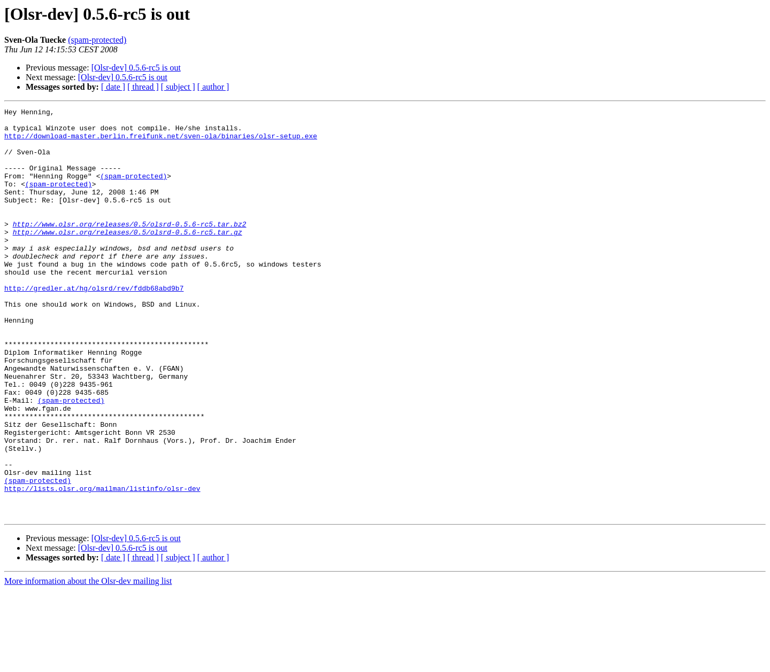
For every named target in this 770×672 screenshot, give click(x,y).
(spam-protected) (97, 39)
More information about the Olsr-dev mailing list (88, 662)
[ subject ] (178, 86)
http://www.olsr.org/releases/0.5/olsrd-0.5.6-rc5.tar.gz (127, 257)
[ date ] (113, 86)
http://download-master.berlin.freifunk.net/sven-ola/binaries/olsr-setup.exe (160, 142)
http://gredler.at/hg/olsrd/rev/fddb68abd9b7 (93, 325)
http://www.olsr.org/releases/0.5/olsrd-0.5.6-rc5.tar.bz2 (130, 248)
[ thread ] (143, 86)
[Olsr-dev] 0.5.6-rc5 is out (136, 67)
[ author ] (213, 86)
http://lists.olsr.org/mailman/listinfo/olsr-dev (102, 565)
